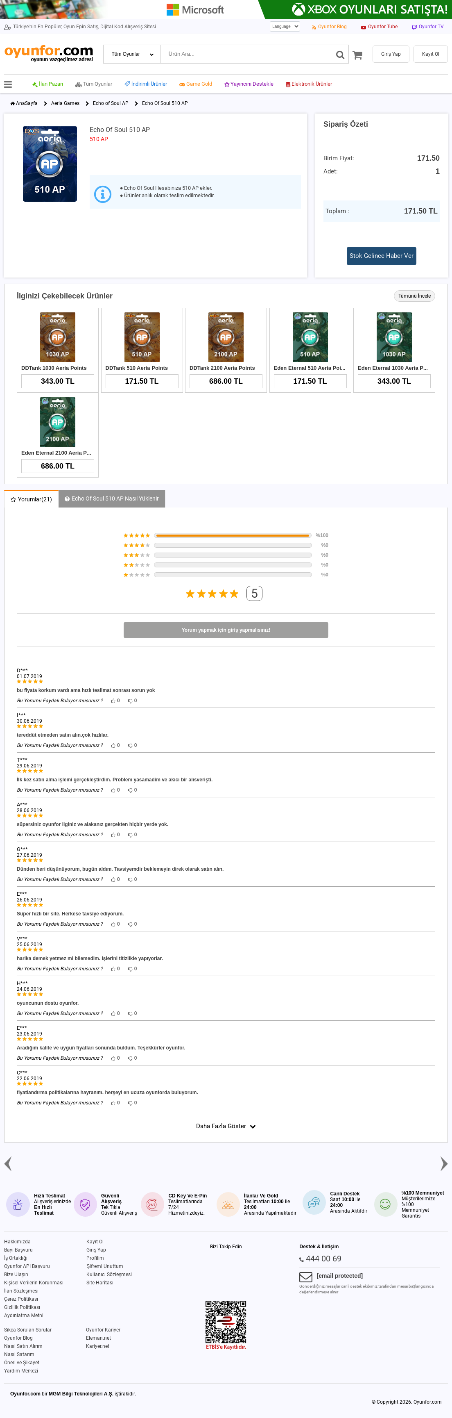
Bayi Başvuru (18, 1250)
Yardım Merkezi (21, 1371)
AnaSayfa (27, 103)
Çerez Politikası (21, 1299)
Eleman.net (98, 1338)
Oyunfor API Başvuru (27, 1266)
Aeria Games (65, 103)
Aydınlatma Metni (23, 1315)
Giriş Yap (96, 1250)
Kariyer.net (97, 1346)
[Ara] (340, 54)
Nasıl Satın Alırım (23, 1346)
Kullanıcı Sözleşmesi (109, 1274)
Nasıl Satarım (19, 1354)
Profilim (95, 1258)
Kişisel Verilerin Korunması (33, 1283)
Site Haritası (99, 1283)
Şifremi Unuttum (104, 1266)
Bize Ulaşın (16, 1274)
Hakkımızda (17, 1242)
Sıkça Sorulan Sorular (28, 1330)
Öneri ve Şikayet (21, 1363)
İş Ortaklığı (15, 1258)
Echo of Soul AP (111, 103)
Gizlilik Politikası (22, 1307)
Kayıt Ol (95, 1242)
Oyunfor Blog (18, 1338)
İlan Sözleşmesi (21, 1291)
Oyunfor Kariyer (103, 1330)
